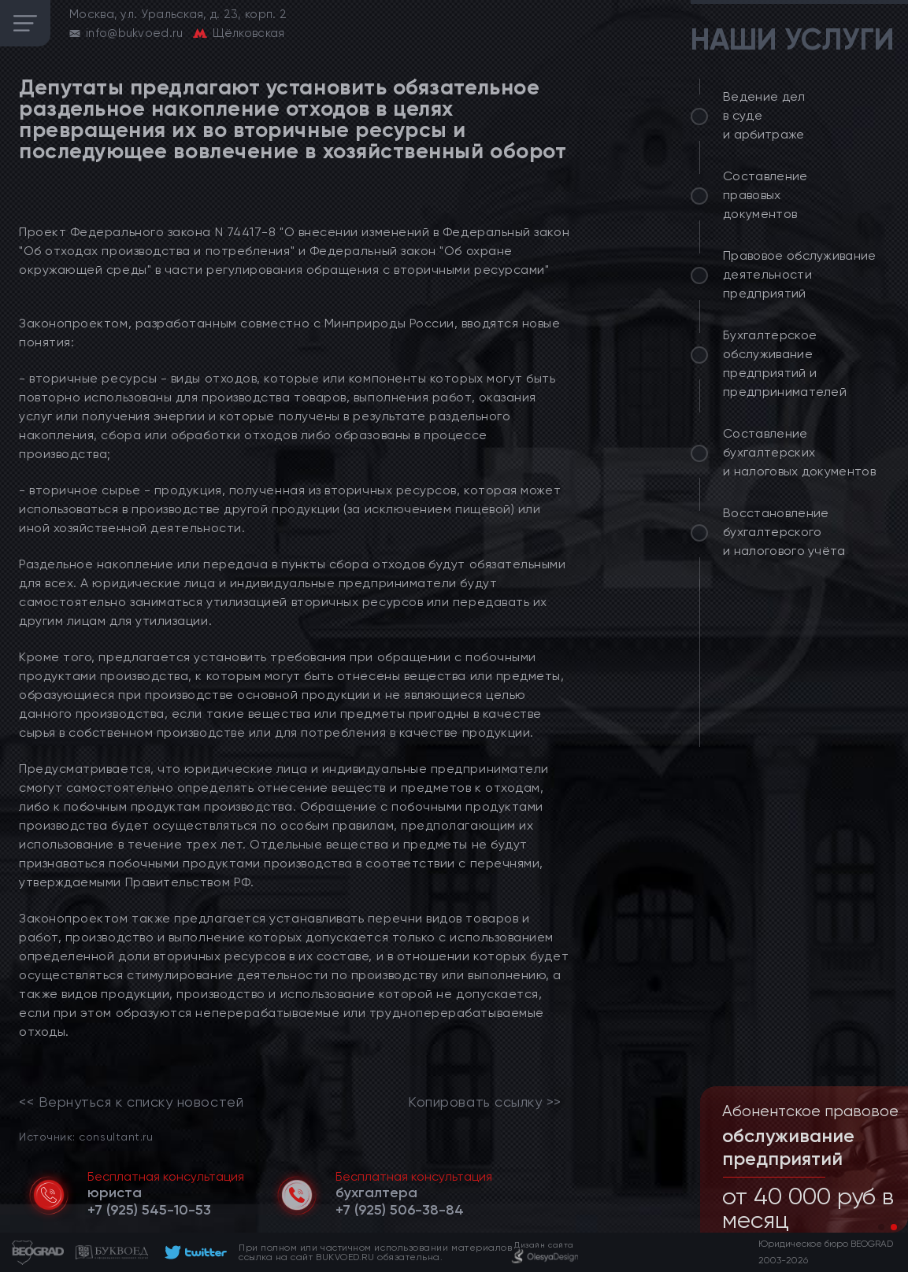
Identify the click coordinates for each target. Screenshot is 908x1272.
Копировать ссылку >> (484, 1102)
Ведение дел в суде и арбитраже (764, 115)
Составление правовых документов (765, 194)
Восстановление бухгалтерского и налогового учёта (784, 531)
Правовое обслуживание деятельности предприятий (799, 274)
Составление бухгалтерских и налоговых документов (799, 452)
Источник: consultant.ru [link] (86, 1136)
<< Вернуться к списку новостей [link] (131, 1102)
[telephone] (149, 1209)
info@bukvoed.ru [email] (134, 33)
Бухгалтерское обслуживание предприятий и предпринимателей (785, 363)
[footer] (193, 1252)
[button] (881, 1227)
